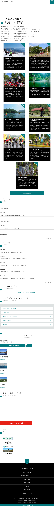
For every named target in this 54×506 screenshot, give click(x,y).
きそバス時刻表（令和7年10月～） (11, 308)
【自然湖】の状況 (4, 208)
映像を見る (2, 359)
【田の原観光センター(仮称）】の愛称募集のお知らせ (13, 271)
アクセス (27, 486)
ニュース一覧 (48, 238)
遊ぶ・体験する (27, 472)
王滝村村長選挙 (3, 234)
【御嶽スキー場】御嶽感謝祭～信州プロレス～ (11, 252)
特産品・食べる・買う (27, 475)
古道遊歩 (5, 324)
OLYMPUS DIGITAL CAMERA (8, 1)
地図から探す (27, 482)
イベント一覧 (48, 282)
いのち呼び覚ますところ (27, 468)
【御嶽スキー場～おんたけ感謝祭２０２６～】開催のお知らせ (15, 265)
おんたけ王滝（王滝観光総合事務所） (27, 292)
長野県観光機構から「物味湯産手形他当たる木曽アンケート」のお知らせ (17, 278)
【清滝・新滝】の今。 (5, 221)
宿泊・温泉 (27, 479)
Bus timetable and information (10, 316)
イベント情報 (27, 489)
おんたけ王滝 (6, 312)
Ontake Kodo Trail (7, 320)
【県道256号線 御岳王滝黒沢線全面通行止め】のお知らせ (13, 215)
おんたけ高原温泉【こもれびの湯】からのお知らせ (12, 228)
